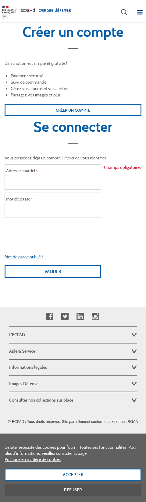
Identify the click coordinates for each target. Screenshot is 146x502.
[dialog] (73, 468)
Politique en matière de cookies (33, 459)
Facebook (49, 316)
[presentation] (53, 233)
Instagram (95, 316)
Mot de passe (18, 199)
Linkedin (80, 316)
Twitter (65, 316)
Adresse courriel (20, 170)
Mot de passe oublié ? (24, 257)
